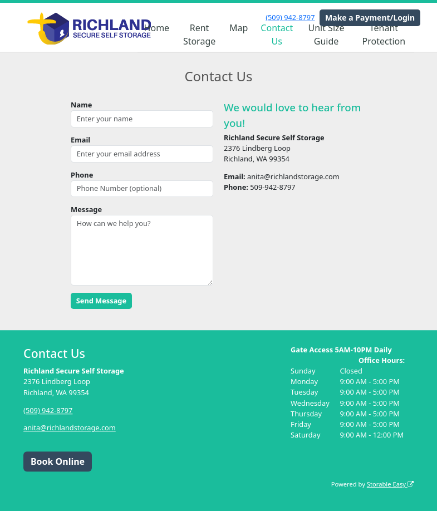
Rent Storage (199, 34)
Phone (82, 175)
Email (80, 140)
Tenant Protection (384, 34)
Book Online (58, 461)
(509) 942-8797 (290, 17)
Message (86, 209)
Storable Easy (390, 484)
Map (238, 28)
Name (81, 105)
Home (157, 28)
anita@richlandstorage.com (69, 428)
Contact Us (277, 34)
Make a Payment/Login (370, 17)
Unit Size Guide (326, 34)
